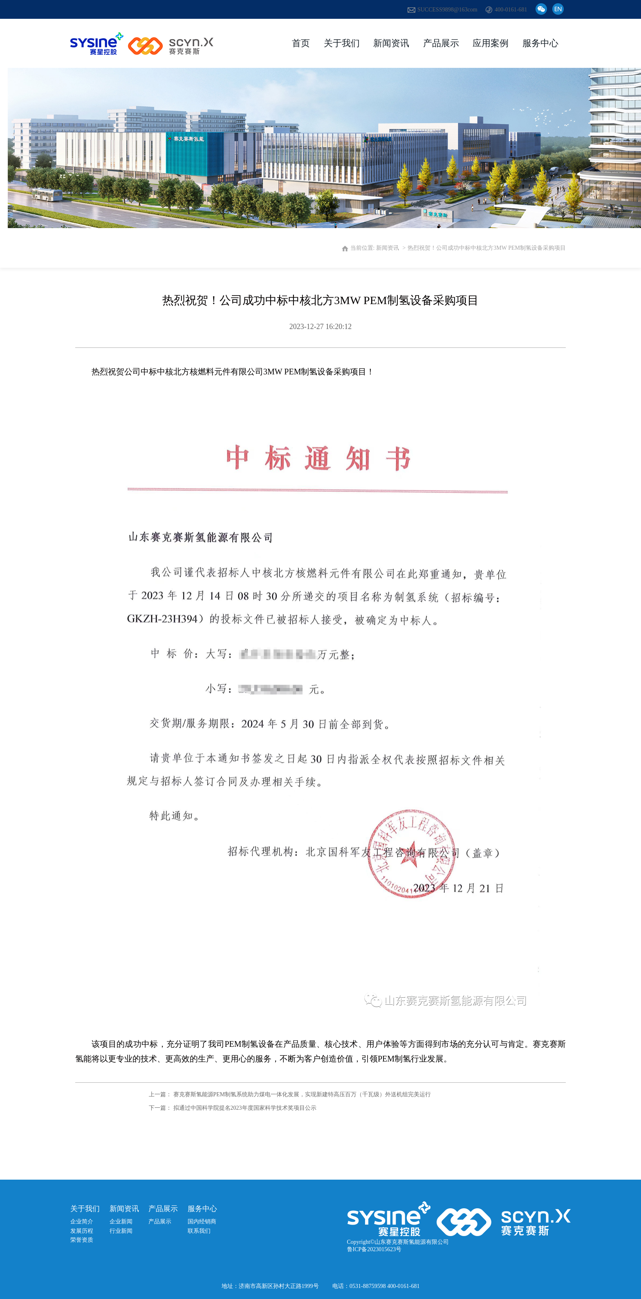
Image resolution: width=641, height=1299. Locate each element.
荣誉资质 (81, 1240)
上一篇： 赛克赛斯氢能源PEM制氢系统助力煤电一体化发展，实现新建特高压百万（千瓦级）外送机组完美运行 (290, 1094)
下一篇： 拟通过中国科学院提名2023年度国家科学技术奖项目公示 (232, 1108)
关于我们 (342, 43)
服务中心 (540, 43)
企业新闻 (121, 1221)
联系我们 (199, 1231)
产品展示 (441, 43)
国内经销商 (202, 1221)
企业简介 (81, 1221)
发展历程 (81, 1231)
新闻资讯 (391, 43)
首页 (301, 43)
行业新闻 (121, 1231)
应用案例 (491, 43)
